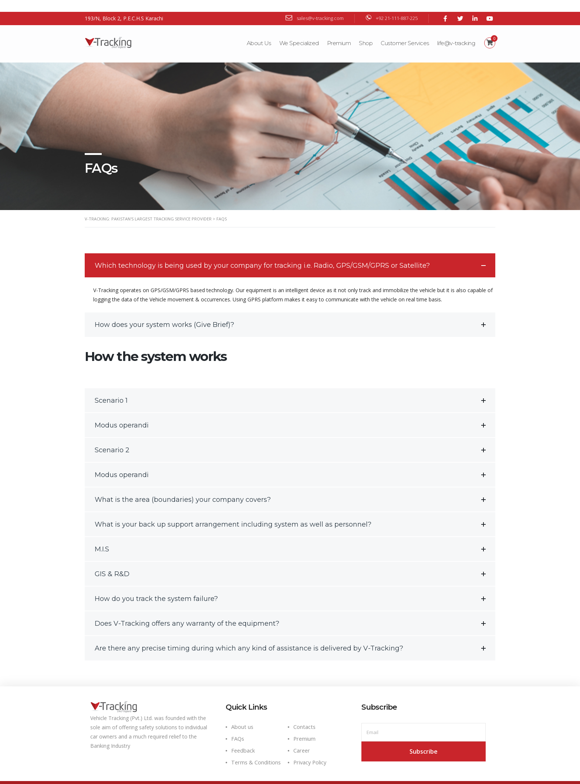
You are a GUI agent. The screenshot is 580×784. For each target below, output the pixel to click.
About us (242, 713)
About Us (258, 31)
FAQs (237, 725)
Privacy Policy (309, 748)
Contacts (304, 713)
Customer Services (404, 31)
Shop (365, 31)
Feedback (243, 736)
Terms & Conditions (256, 748)
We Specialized (298, 31)
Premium (339, 31)
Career (301, 736)
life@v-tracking (456, 31)
